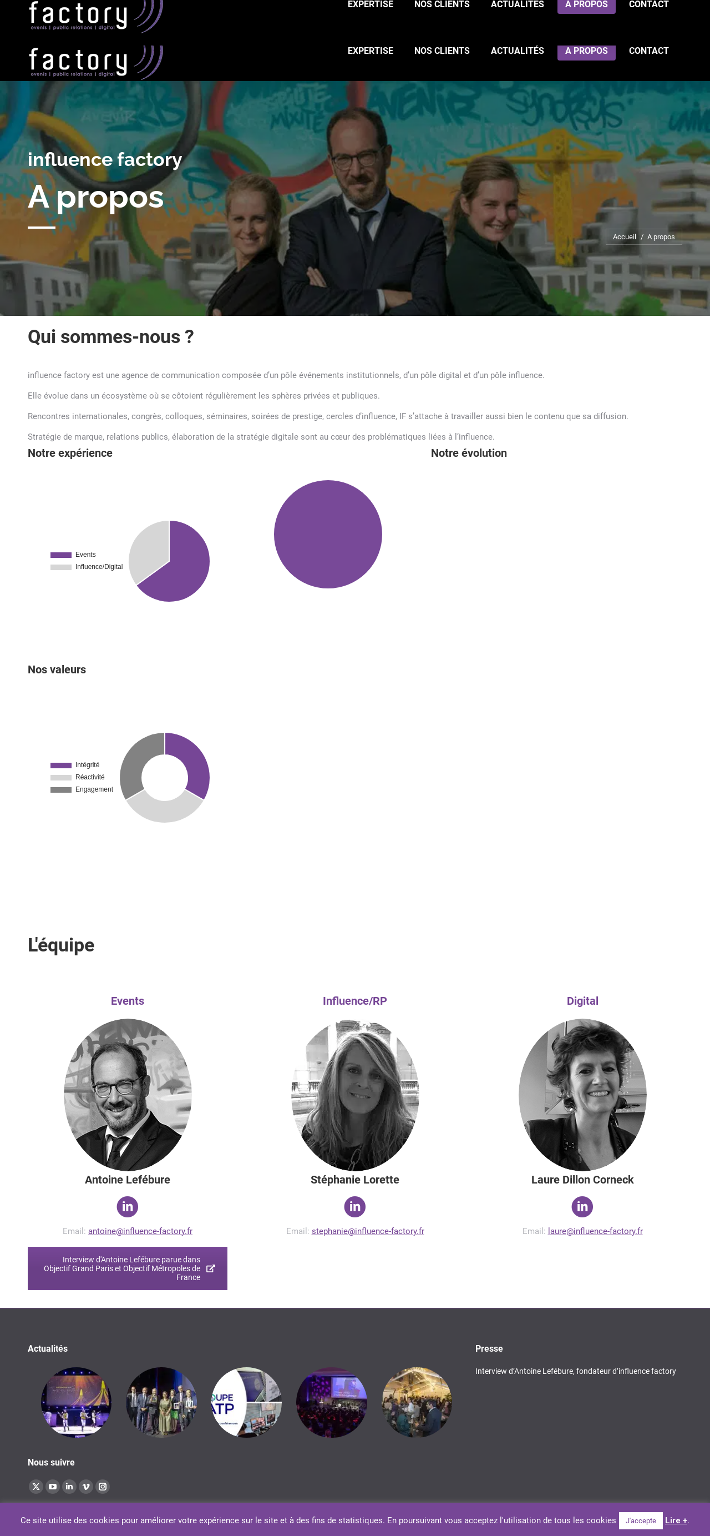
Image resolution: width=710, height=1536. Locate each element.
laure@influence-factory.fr (595, 1231)
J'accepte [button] (641, 1521)
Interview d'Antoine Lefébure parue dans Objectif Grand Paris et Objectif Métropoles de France (130, 1268)
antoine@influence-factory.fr (140, 1231)
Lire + (676, 1520)
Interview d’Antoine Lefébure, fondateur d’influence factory (575, 1371)
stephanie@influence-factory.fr (368, 1231)
